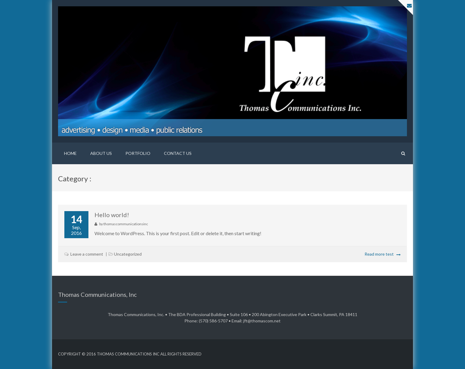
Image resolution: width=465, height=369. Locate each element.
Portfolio (137, 153)
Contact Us (178, 153)
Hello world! (111, 214)
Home (70, 153)
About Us (101, 153)
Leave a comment (86, 254)
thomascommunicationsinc (125, 224)
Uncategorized (128, 254)
